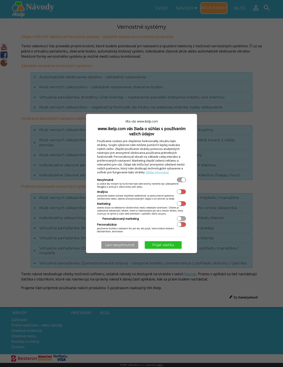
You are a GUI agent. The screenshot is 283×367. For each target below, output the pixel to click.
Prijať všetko (163, 245)
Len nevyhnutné (120, 245)
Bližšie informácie (157, 172)
